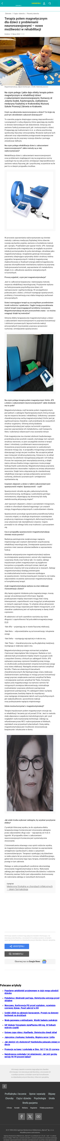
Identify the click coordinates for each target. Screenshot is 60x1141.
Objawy (51, 1087)
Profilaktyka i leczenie (15, 1087)
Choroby (9, 1091)
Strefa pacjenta (30, 1095)
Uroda (52, 1091)
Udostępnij (18, 946)
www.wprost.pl (49, 1133)
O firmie (9, 1101)
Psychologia (40, 1091)
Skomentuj (45, 946)
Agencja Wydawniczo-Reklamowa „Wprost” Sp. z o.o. (35, 1123)
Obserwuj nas (26, 954)
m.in (6, 622)
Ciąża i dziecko (23, 1091)
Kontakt (16, 1101)
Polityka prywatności (46, 1101)
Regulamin (33, 1101)
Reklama (25, 1101)
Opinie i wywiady (37, 1087)
